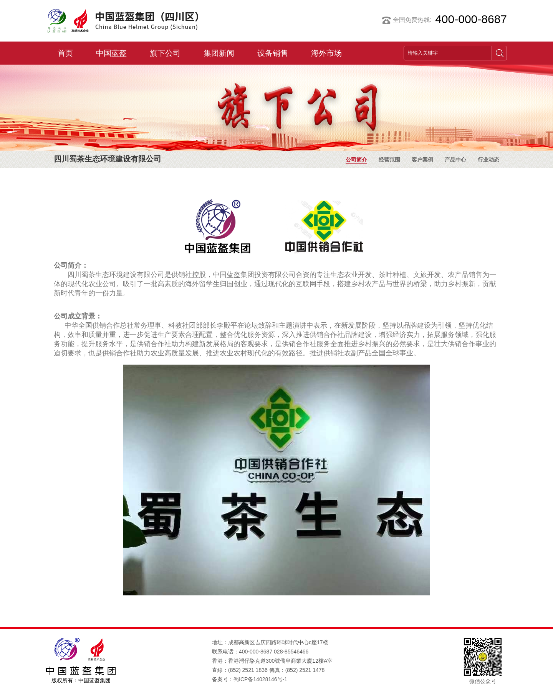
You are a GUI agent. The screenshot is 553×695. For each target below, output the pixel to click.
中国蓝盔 (111, 53)
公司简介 (356, 160)
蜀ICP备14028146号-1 (260, 679)
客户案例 (422, 160)
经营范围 (389, 160)
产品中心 (455, 160)
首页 (65, 53)
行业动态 (488, 160)
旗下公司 (165, 53)
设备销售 (272, 53)
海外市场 (326, 53)
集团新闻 (219, 53)
